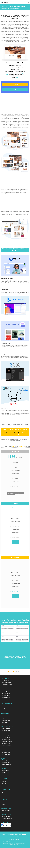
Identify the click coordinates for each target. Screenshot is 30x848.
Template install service (5, 770)
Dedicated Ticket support (6, 762)
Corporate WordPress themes (6, 745)
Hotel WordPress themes (6, 739)
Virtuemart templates (5, 706)
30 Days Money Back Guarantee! (6, 827)
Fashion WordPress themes (6, 735)
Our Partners (4, 791)
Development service (5, 774)
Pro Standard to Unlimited (6, 816)
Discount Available (5, 794)
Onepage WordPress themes (6, 716)
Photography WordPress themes (7, 741)
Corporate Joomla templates (6, 687)
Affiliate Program (4, 792)
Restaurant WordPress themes (7, 737)
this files (16, 77)
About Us (20, 834)
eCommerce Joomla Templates (7, 684)
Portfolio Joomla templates (6, 689)
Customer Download (5, 802)
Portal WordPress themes (6, 720)
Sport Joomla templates (6, 695)
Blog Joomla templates (5, 699)
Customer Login (4, 800)
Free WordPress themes (6, 715)
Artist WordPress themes (6, 743)
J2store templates (5, 708)
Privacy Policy (15, 836)
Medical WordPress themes (6, 747)
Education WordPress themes (6, 733)
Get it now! (15, 89)
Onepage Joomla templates (6, 682)
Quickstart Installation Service (6, 764)
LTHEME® (10, 834)
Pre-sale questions (5, 760)
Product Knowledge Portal (6, 810)
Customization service (5, 772)
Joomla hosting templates (6, 697)
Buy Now (15, 542)
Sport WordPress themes (6, 754)
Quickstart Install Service (16, 591)
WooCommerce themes (5, 718)
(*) (6, 779)
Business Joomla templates (6, 686)
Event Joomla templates (6, 693)
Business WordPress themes (6, 732)
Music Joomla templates (6, 691)
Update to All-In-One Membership (7, 818)
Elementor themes (5, 722)
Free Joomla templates (5, 680)
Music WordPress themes (6, 750)
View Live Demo (15, 84)
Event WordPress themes (6, 752)
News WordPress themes (6, 730)
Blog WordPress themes (6, 728)
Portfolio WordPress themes (6, 748)
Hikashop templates (5, 705)
